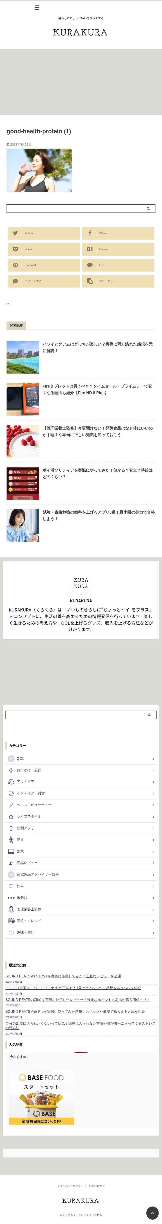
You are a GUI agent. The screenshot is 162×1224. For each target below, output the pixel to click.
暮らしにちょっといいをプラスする (81, 1215)
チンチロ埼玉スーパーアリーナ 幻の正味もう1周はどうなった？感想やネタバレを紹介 (73, 988)
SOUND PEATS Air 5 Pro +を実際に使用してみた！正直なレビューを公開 (63, 976)
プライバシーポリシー (70, 1186)
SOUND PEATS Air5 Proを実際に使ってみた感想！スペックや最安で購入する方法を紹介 (75, 1011)
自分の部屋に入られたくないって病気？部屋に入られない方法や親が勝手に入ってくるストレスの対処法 (80, 1026)
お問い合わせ (97, 1186)
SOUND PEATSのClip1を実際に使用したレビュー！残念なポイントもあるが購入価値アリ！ (77, 1000)
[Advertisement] (81, 82)
